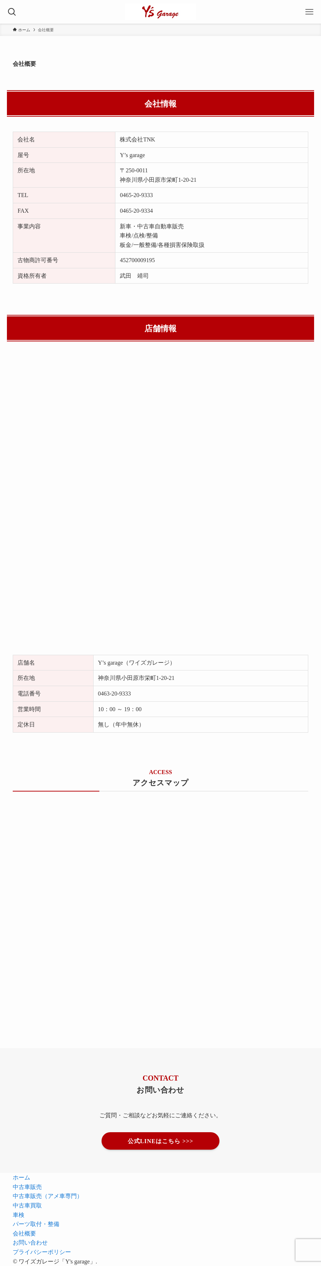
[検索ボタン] (12, 12)
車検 (18, 1215)
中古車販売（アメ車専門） (48, 1196)
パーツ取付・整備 (36, 1224)
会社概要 (24, 1233)
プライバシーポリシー (42, 1252)
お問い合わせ (30, 1242)
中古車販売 (27, 1187)
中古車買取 (27, 1205)
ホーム (21, 1177)
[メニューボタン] (309, 12)
